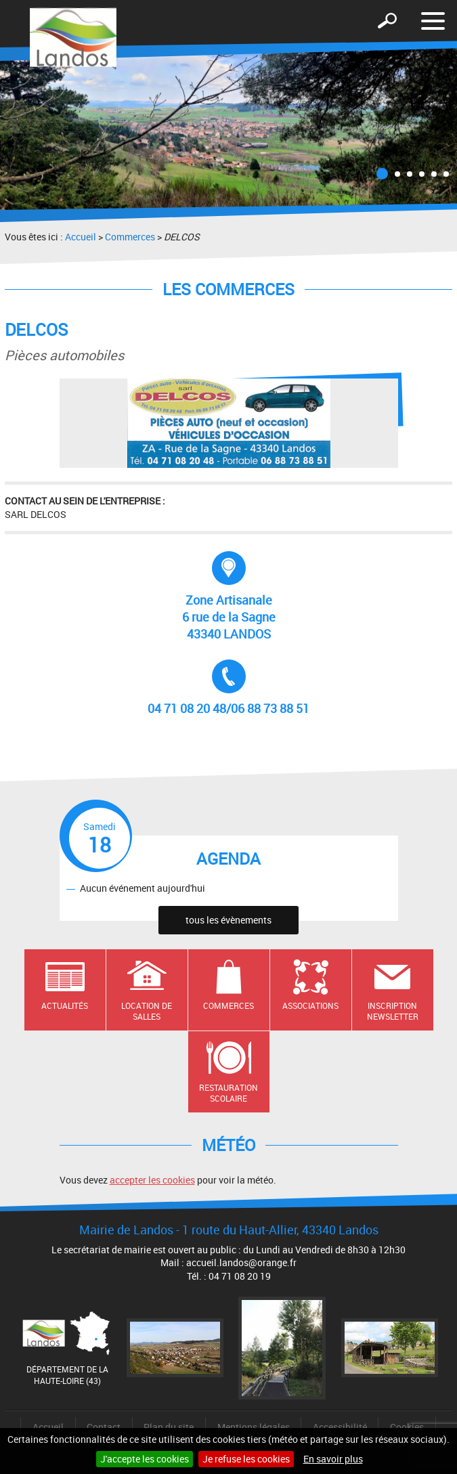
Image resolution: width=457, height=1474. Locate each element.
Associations (310, 1005)
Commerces (130, 236)
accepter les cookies (152, 1179)
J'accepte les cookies (144, 1458)
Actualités (64, 1005)
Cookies (407, 1427)
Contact (104, 1427)
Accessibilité (340, 1427)
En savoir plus (333, 1458)
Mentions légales (253, 1427)
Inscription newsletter (392, 1011)
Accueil (80, 236)
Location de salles (146, 1011)
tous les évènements (228, 919)
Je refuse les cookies (246, 1458)
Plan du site (169, 1427)
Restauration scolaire (228, 1093)
